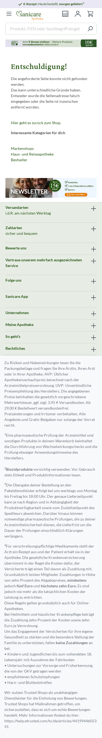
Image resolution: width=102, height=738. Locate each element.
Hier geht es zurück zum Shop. (36, 122)
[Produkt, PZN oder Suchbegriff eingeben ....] (44, 29)
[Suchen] (90, 29)
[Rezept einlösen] (65, 13)
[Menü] (9, 13)
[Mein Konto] (78, 13)
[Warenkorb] (90, 13)
